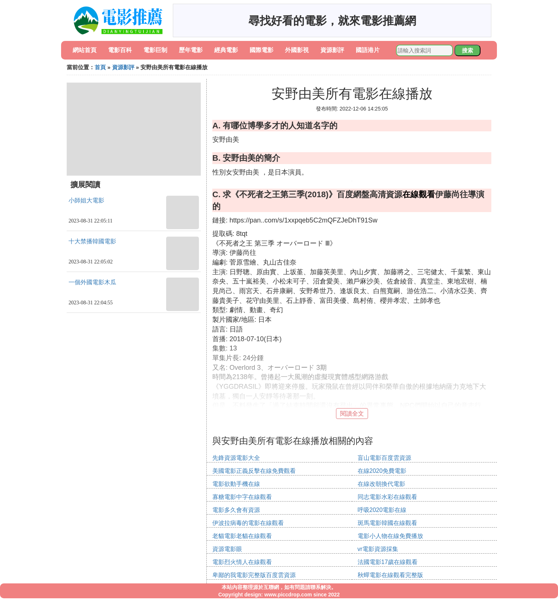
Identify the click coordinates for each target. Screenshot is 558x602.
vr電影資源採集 (378, 549)
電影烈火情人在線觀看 (242, 562)
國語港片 (368, 50)
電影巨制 (155, 50)
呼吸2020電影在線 (382, 510)
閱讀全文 (352, 413)
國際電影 (261, 50)
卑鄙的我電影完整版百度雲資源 (254, 575)
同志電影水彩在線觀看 (387, 497)
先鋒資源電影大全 (236, 458)
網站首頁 (84, 50)
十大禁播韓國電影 (92, 241)
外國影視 (297, 50)
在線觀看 (418, 194)
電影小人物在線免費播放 (390, 536)
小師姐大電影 (86, 200)
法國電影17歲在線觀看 (388, 562)
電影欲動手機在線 (236, 484)
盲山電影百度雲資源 (384, 458)
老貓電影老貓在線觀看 (242, 536)
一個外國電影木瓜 (92, 282)
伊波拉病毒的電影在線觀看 (248, 523)
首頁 (100, 67)
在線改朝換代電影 (381, 484)
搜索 (467, 50)
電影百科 (120, 50)
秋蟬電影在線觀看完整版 (390, 575)
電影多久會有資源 (236, 510)
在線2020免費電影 (382, 471)
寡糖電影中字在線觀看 (242, 497)
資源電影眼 (227, 549)
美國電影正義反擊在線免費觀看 (254, 471)
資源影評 (332, 50)
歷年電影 (191, 50)
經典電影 (226, 50)
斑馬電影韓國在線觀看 (387, 523)
